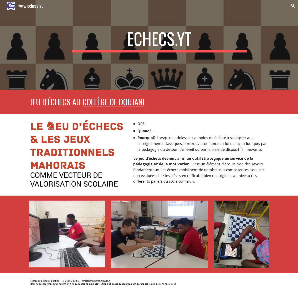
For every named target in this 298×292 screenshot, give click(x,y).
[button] (293, 6)
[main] (159, 45)
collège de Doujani (113, 102)
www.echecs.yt (61, 284)
